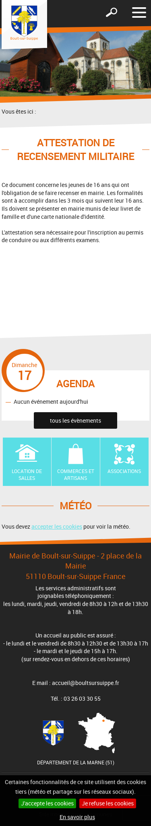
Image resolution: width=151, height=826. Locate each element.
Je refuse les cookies (108, 803)
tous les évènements (75, 420)
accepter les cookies (56, 526)
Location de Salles (27, 474)
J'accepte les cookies (47, 803)
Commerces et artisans (75, 474)
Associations (124, 471)
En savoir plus (77, 817)
